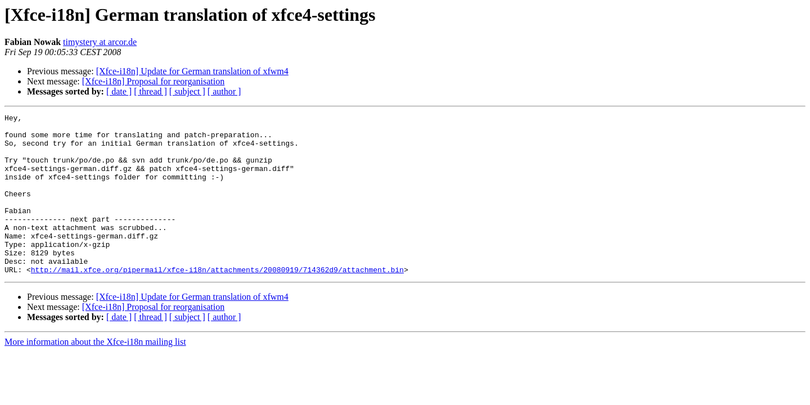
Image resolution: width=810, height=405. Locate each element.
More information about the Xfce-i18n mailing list (95, 374)
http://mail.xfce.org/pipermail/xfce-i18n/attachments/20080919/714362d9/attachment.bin (217, 301)
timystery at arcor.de (100, 42)
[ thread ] (150, 91)
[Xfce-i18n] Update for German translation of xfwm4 (192, 71)
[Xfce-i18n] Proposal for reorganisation (153, 81)
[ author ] (224, 91)
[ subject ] (187, 91)
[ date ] (119, 91)
